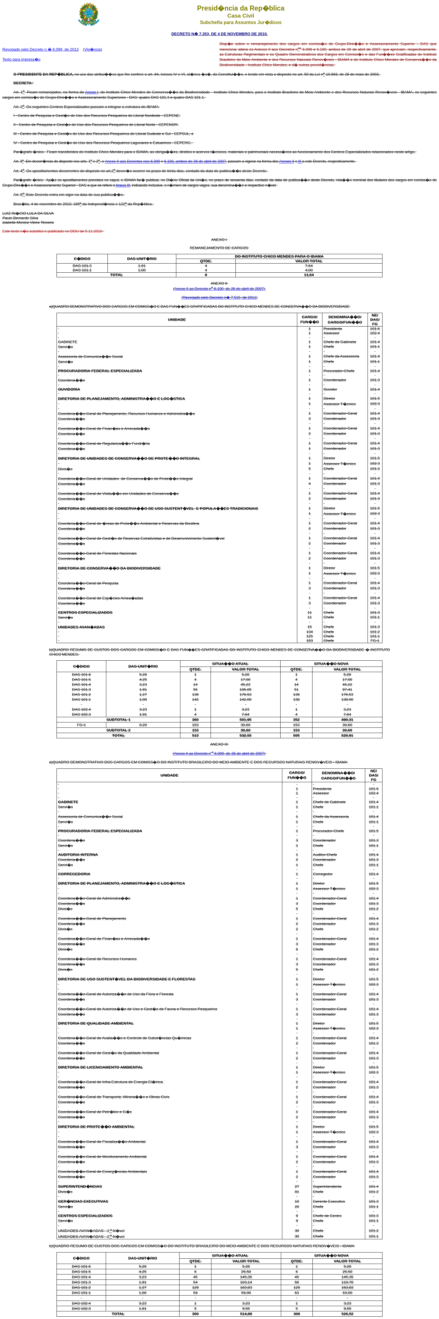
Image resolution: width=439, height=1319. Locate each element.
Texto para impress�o (21, 59)
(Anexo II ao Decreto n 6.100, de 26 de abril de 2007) (219, 288)
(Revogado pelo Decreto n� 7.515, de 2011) (219, 297)
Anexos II (286, 161)
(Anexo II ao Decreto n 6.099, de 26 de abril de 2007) (219, 753)
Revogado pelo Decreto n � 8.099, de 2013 (40, 49)
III (299, 161)
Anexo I (91, 92)
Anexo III (123, 185)
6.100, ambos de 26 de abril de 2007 (195, 161)
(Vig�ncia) (92, 49)
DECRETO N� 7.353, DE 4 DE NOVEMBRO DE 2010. (219, 34)
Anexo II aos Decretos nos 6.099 (132, 161)
